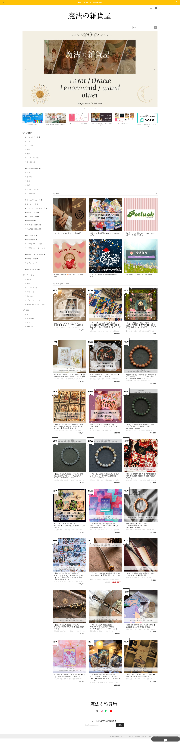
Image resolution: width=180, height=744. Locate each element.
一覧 (155, 194)
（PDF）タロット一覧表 (34, 244)
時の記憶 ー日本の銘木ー (35, 225)
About (29, 280)
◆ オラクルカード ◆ (32, 169)
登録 (120, 730)
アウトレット (31, 162)
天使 (28, 150)
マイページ (30, 292)
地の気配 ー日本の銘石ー (35, 229)
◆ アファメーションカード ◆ (36, 209)
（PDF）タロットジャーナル (36, 248)
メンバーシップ (32, 288)
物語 (28, 154)
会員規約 (155, 741)
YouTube (30, 327)
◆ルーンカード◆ (31, 204)
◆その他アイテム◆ (32, 270)
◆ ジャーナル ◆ (31, 240)
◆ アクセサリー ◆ (32, 217)
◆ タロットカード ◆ (32, 137)
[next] (154, 70)
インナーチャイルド (33, 158)
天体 (28, 141)
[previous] (25, 70)
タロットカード (32, 263)
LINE (29, 323)
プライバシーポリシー (34, 300)
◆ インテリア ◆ (31, 236)
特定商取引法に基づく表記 (36, 304)
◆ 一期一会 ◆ (30, 221)
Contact (30, 296)
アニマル (30, 146)
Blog (28, 284)
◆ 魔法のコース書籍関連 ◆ (35, 255)
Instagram (30, 319)
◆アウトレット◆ (31, 259)
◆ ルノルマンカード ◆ (33, 200)
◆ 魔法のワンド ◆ (32, 213)
